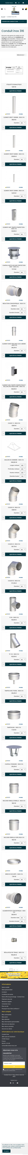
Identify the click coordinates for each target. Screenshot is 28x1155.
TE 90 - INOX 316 (14, 617)
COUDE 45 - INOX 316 (14, 544)
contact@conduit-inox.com (9, 1045)
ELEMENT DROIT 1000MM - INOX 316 (14, 117)
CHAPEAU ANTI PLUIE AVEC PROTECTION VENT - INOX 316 (14, 266)
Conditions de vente (7, 994)
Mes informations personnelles (10, 1021)
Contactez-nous (6, 1004)
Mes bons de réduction (8, 1024)
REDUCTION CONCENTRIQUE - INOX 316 (14, 303)
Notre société (5, 987)
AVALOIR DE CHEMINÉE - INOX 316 (14, 460)
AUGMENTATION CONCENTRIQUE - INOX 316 (14, 911)
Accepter (6, 1151)
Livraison (4, 992)
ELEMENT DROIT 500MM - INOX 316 (14, 154)
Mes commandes (6, 1014)
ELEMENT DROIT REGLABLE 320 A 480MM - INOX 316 (14, 344)
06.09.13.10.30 (6, 1043)
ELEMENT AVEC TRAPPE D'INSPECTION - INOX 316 (14, 228)
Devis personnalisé (7, 989)
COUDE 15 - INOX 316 (14, 423)
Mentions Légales (7, 1001)
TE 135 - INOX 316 (14, 654)
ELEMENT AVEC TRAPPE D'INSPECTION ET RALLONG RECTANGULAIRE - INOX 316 (14, 385)
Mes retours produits (8, 1026)
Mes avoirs (5, 1017)
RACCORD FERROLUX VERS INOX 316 (14, 837)
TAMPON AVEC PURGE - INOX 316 (14, 691)
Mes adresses (5, 1019)
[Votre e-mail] (14, 1063)
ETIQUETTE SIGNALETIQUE (13, 84)
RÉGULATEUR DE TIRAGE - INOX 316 (14, 952)
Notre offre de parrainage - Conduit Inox (13, 997)
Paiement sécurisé (7, 999)
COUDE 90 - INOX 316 (14, 581)
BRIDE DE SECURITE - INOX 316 (14, 874)
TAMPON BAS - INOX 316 (14, 727)
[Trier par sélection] (21, 55)
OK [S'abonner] (14, 1066)
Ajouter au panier (15, 91)
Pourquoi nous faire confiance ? (10, 1008)
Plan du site (5, 1006)
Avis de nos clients (7, 1029)
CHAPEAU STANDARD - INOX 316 (14, 764)
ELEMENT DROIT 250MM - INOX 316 (14, 190)
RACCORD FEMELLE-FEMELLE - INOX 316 (14, 801)
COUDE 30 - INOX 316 (14, 507)
